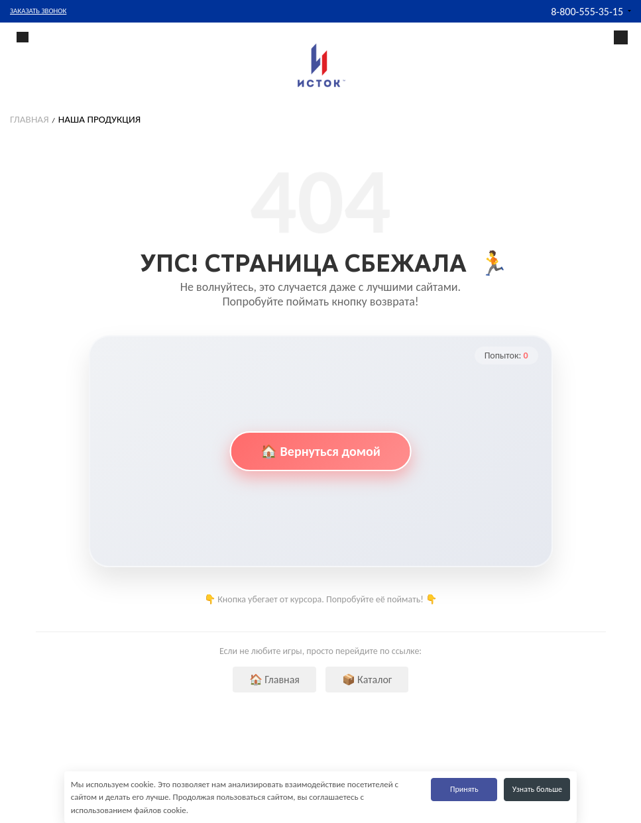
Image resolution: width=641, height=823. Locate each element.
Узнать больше (537, 789)
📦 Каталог (367, 679)
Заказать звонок (38, 11)
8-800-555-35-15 (587, 11)
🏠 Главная (274, 679)
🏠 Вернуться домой (320, 451)
